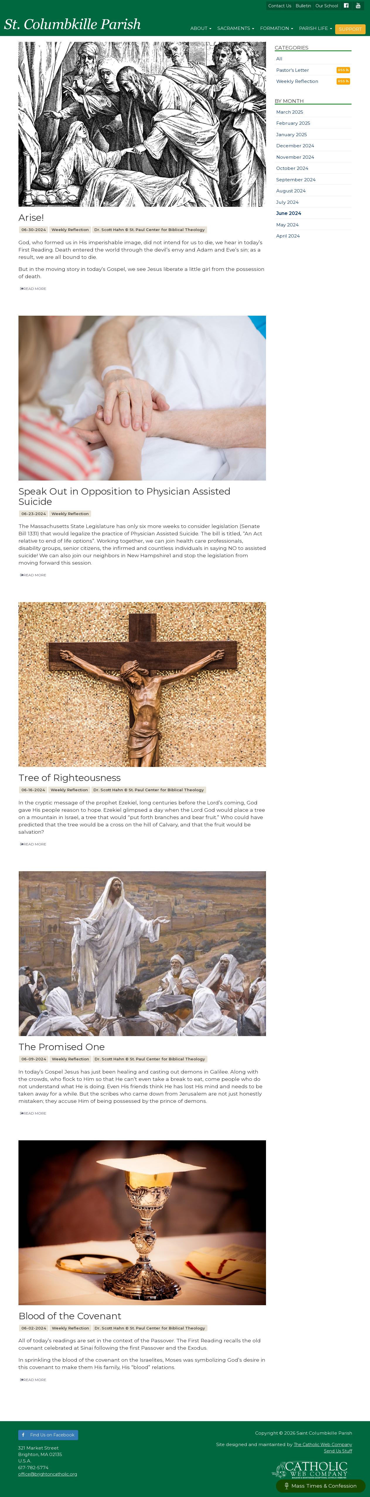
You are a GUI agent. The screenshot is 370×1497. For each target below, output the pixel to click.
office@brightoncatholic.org (47, 1474)
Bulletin (303, 5)
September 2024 (296, 179)
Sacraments (235, 28)
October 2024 (292, 168)
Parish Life (315, 28)
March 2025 (289, 112)
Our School (327, 5)
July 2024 (287, 202)
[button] (48, 1435)
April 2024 (288, 236)
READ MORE (33, 288)
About (201, 28)
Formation (276, 28)
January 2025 (291, 134)
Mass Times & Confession (321, 1486)
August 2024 (291, 191)
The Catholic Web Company (323, 1444)
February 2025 (293, 123)
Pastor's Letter (292, 70)
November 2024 (295, 157)
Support (350, 29)
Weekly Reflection (297, 81)
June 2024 (288, 213)
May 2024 (287, 225)
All (279, 58)
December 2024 (295, 145)
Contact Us (279, 5)
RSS (343, 70)
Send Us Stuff (338, 1451)
